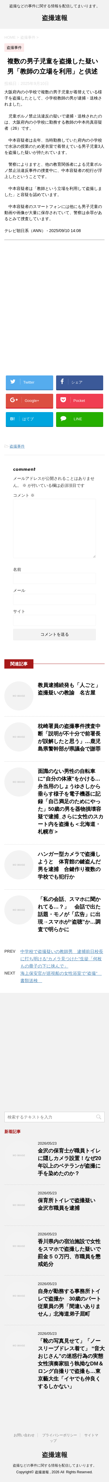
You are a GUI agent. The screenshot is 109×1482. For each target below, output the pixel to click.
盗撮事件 (17, 446)
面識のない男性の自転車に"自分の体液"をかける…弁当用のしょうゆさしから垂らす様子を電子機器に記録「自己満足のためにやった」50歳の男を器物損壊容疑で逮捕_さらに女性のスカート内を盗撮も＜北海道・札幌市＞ (70, 801)
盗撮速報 (54, 18)
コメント (24, 495)
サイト (19, 611)
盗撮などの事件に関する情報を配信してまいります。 (55, 1465)
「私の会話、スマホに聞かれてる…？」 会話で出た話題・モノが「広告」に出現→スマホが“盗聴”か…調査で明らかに (69, 914)
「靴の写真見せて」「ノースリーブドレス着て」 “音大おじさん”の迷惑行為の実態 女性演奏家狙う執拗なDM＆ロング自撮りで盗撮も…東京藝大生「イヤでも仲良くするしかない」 (71, 1363)
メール (19, 590)
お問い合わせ (24, 1435)
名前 (17, 569)
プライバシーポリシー (59, 1435)
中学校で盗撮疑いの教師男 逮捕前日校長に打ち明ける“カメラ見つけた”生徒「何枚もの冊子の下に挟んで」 (61, 958)
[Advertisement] (54, 312)
